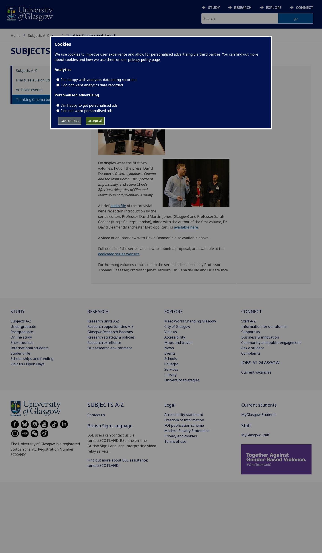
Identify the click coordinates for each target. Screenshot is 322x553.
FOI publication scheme (184, 425)
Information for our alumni (264, 326)
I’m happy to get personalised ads (89, 105)
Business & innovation (260, 337)
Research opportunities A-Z (110, 326)
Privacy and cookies (180, 436)
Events (169, 353)
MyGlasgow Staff (255, 434)
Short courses (21, 342)
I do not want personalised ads (87, 110)
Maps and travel (178, 342)
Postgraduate (21, 331)
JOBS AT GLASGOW (260, 363)
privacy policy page (144, 59)
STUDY (17, 311)
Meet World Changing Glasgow (190, 321)
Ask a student (252, 347)
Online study (21, 337)
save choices (70, 120)
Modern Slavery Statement (186, 430)
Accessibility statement (183, 414)
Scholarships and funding (31, 358)
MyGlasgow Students (259, 414)
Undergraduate (23, 326)
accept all (95, 120)
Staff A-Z (248, 321)
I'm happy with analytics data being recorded (98, 79)
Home (16, 35)
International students (29, 347)
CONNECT (251, 311)
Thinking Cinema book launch (41, 99)
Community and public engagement (271, 342)
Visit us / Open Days (27, 364)
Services (171, 369)
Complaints (250, 353)
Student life (20, 353)
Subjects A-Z (38, 35)
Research (243, 7)
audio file (118, 205)
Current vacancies (256, 372)
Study (214, 7)
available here (186, 227)
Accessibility (174, 337)
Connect (304, 7)
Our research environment (109, 347)
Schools (170, 358)
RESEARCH (98, 311)
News (169, 347)
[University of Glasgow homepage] (29, 13)
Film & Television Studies (37, 80)
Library (170, 374)
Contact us (96, 414)
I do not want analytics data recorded (92, 85)
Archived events (29, 89)
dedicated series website (119, 254)
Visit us (170, 331)
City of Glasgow (177, 326)
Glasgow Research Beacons (110, 331)
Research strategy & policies (111, 337)
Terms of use (175, 441)
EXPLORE (173, 311)
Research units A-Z (103, 321)
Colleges (171, 364)
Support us (250, 331)
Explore (273, 7)
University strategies (182, 380)
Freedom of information (184, 420)
